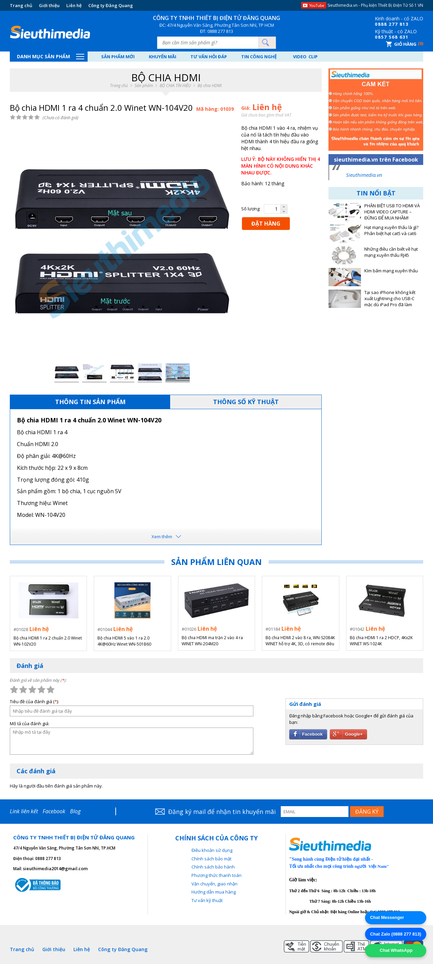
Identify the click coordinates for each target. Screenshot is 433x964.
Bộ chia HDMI (210, 85)
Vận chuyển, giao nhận (214, 884)
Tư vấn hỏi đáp (209, 57)
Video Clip (306, 57)
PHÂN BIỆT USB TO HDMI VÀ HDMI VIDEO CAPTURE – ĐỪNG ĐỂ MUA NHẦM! (392, 212)
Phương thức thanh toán (216, 875)
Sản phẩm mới (118, 57)
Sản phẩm (144, 85)
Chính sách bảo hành (213, 867)
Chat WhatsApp (395, 950)
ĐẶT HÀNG (265, 223)
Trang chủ (21, 5)
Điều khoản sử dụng (211, 850)
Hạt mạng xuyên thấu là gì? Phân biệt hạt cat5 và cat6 (391, 230)
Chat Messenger (387, 917)
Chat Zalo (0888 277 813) (395, 934)
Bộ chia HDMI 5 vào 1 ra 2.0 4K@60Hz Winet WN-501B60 (124, 641)
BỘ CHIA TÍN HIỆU (175, 85)
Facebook (54, 811)
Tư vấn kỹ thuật (207, 900)
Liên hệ (74, 5)
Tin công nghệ (260, 57)
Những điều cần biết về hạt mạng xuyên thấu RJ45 (391, 252)
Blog (75, 811)
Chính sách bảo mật (211, 859)
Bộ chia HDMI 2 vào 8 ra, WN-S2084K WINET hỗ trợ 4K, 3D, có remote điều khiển (300, 641)
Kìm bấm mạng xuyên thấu (391, 271)
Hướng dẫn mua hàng (213, 892)
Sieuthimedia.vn (364, 174)
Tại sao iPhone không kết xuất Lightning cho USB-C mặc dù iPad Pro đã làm (389, 299)
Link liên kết (24, 811)
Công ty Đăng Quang (110, 5)
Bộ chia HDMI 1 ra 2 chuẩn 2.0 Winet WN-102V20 (48, 641)
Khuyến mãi (163, 57)
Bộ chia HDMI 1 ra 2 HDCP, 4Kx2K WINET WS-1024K (381, 641)
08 (378, 24)
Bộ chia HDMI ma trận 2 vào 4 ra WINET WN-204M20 (212, 641)
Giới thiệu (49, 5)
